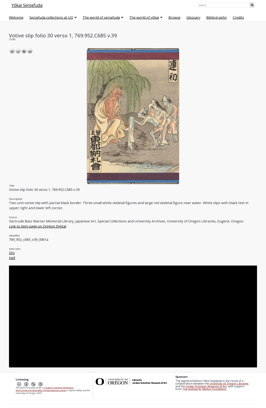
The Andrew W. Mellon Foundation (204, 389)
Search (252, 5)
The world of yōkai (144, 17)
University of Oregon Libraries (229, 383)
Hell (12, 258)
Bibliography (216, 17)
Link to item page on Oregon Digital (37, 226)
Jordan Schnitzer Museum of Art (206, 386)
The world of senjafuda (101, 17)
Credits (238, 17)
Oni (12, 252)
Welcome (16, 17)
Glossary (193, 17)
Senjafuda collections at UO (51, 17)
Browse (174, 17)
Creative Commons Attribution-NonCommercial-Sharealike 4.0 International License (45, 389)
